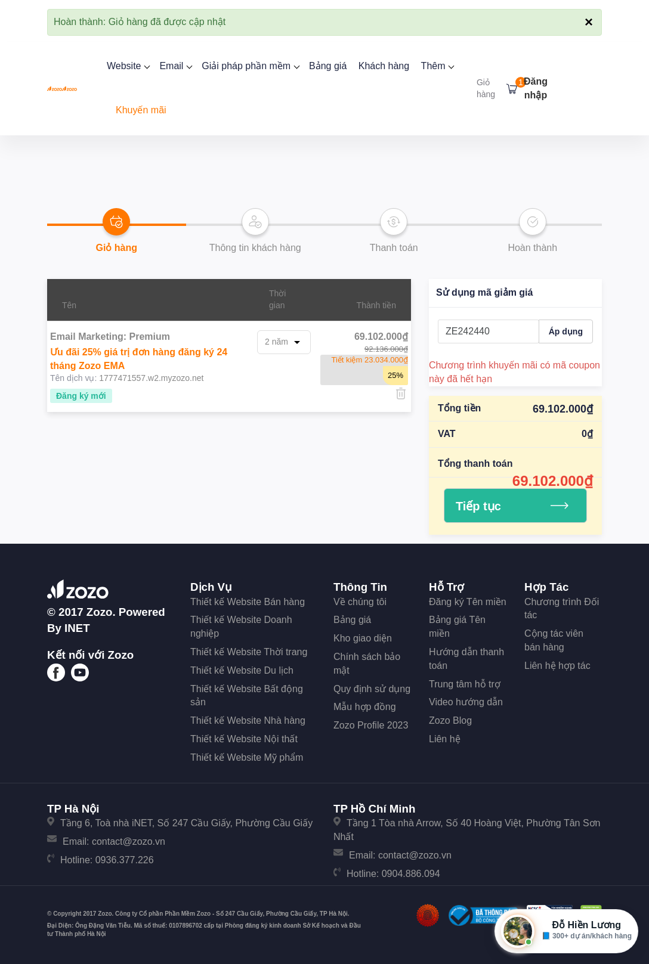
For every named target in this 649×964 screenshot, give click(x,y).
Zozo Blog (450, 720)
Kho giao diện (362, 638)
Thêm (436, 66)
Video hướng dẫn (466, 702)
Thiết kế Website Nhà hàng (247, 720)
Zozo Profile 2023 (370, 725)
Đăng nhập (536, 88)
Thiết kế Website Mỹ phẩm (246, 757)
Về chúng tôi (360, 602)
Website (127, 66)
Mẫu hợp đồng (364, 707)
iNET (77, 628)
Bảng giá (328, 66)
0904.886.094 (411, 874)
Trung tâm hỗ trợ (464, 684)
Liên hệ (445, 739)
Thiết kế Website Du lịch (241, 670)
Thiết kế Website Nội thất (244, 739)
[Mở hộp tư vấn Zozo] (566, 931)
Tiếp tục (512, 506)
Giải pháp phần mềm (249, 66)
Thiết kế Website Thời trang (248, 652)
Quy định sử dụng (371, 689)
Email (174, 66)
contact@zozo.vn (128, 841)
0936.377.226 (124, 860)
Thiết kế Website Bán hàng (247, 602)
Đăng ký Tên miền (467, 602)
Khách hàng (384, 66)
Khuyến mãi (141, 110)
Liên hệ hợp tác (557, 666)
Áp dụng (566, 331)
